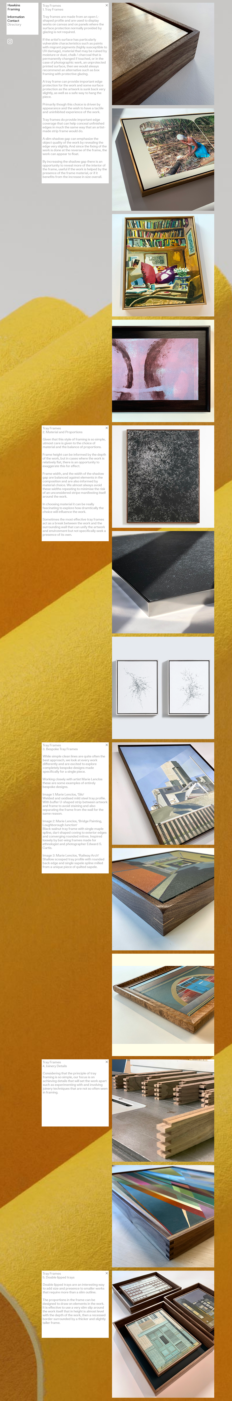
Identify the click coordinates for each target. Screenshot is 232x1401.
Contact (13, 20)
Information (15, 17)
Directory (14, 24)
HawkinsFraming (14, 7)
